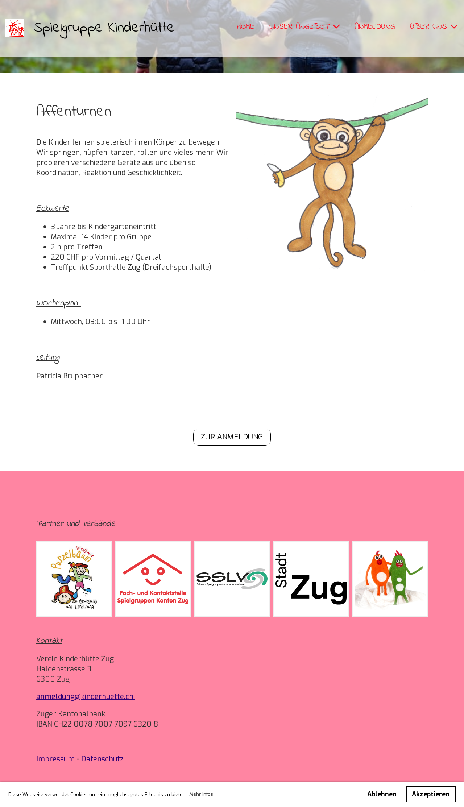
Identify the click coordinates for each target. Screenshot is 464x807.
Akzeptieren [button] (431, 794)
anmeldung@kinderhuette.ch (85, 697)
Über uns (433, 27)
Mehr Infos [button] (201, 794)
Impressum (55, 759)
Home (245, 27)
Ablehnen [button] (382, 794)
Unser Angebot (304, 27)
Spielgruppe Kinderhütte (104, 28)
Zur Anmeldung (232, 437)
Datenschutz (102, 759)
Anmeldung (375, 27)
